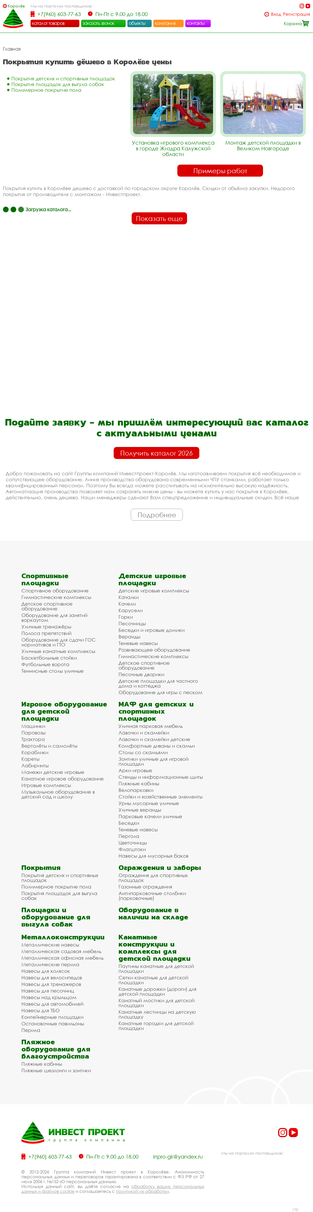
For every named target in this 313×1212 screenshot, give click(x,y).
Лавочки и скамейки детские (154, 739)
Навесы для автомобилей (52, 1003)
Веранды (129, 636)
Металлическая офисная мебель (62, 957)
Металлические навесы (50, 944)
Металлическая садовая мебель (61, 951)
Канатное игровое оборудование (62, 778)
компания (165, 23)
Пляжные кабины (139, 783)
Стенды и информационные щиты (161, 776)
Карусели (131, 610)
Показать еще (159, 218)
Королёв (16, 5)
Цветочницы (133, 842)
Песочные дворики (141, 674)
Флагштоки (132, 849)
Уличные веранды (140, 809)
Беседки (129, 822)
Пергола (129, 836)
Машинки (33, 726)
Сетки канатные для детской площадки (153, 980)
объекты (137, 23)
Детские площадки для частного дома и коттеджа (158, 683)
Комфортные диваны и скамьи (157, 745)
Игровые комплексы (46, 785)
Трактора (33, 739)
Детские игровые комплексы (154, 590)
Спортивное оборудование (55, 590)
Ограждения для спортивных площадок (153, 877)
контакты (196, 23)
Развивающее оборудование (154, 649)
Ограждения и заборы (160, 867)
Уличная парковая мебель (151, 726)
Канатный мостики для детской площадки (156, 1003)
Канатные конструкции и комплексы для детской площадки (154, 947)
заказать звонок (99, 23)
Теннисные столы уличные (52, 670)
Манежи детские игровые (52, 772)
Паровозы (33, 732)
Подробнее (157, 515)
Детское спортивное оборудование (47, 606)
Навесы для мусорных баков (153, 855)
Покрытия (41, 867)
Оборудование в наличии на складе (153, 913)
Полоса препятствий (46, 633)
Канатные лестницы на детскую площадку (157, 1014)
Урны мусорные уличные (149, 803)
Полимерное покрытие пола (46, 90)
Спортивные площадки (45, 579)
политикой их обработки (142, 1191)
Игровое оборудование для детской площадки (64, 711)
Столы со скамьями (143, 752)
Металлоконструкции (63, 937)
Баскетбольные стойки (49, 657)
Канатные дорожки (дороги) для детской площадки (157, 991)
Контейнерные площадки (52, 1017)
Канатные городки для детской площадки (156, 1026)
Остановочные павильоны (52, 1023)
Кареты (30, 758)
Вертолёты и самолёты (49, 745)
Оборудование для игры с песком (160, 692)
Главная (12, 49)
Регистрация (296, 14)
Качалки (129, 597)
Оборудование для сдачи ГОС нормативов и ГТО (58, 642)
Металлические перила (50, 964)
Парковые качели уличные (150, 816)
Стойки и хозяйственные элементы (160, 796)
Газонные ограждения (145, 886)
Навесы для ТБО (40, 1010)
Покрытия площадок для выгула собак (57, 84)
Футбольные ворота (45, 664)
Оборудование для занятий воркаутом (54, 617)
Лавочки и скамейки (144, 732)
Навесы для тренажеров (51, 984)
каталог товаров (48, 23)
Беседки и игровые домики (151, 630)
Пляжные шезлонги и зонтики (56, 1070)
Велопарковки (136, 790)
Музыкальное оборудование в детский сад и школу (58, 794)
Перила (30, 1030)
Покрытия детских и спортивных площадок (63, 78)
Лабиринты (35, 765)
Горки (126, 616)
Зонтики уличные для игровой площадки (153, 761)
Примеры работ (220, 171)
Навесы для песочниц (47, 990)
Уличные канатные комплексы (58, 651)
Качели (127, 603)
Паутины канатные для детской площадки (156, 968)
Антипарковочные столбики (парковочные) (152, 895)
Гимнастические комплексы (56, 597)
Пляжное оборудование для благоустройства (55, 1049)
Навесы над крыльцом (49, 997)
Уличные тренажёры (46, 626)
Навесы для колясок (45, 971)
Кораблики (34, 752)
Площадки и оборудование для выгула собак (55, 917)
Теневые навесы (138, 643)
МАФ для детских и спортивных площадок (156, 711)
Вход (276, 14)
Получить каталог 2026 (156, 453)
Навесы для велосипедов (51, 977)
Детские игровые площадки (152, 579)
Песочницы (132, 623)
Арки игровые (135, 770)
